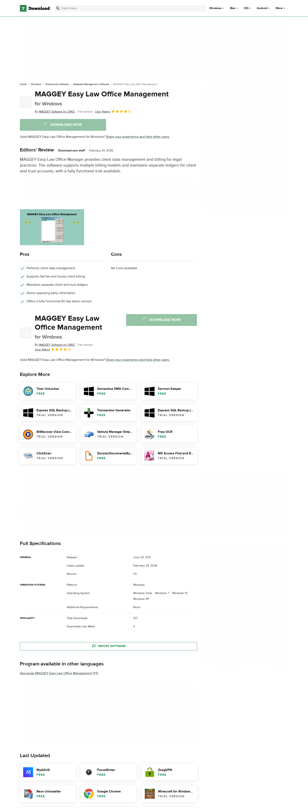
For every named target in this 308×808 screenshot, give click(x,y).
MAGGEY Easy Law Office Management (102, 98)
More (281, 8)
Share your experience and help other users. (138, 137)
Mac (233, 8)
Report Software (109, 646)
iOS (246, 8)
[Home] (23, 84)
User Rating (113, 111)
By (55, 111)
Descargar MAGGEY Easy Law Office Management (56, 673)
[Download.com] (35, 8)
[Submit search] (58, 8)
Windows (215, 8)
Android (262, 8)
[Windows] (36, 84)
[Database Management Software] (91, 84)
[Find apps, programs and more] (130, 8)
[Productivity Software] (57, 84)
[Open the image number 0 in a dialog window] (52, 227)
